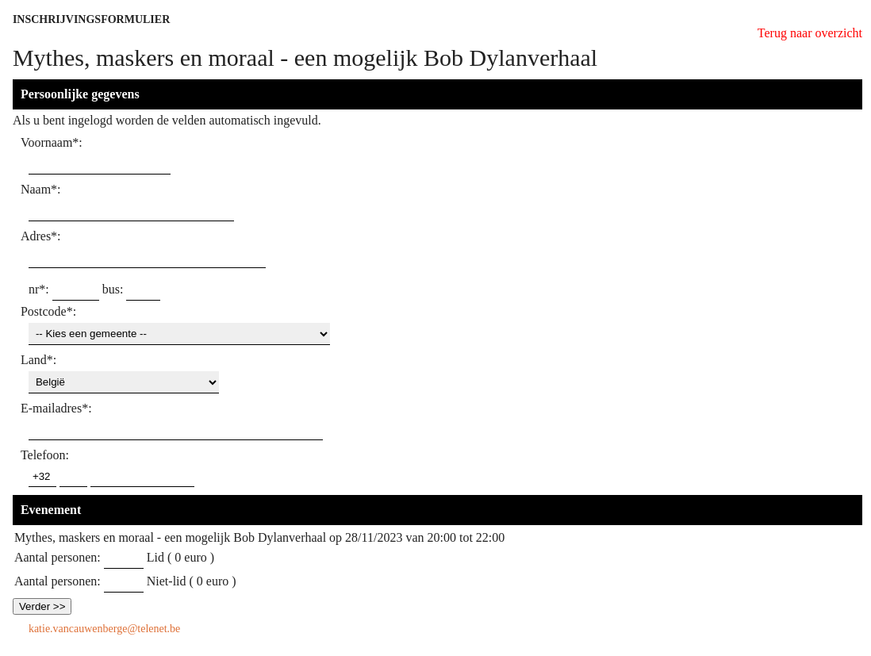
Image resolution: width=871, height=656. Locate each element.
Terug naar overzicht (810, 33)
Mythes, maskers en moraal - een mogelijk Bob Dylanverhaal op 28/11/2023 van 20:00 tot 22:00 (259, 537)
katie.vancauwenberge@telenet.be (104, 629)
